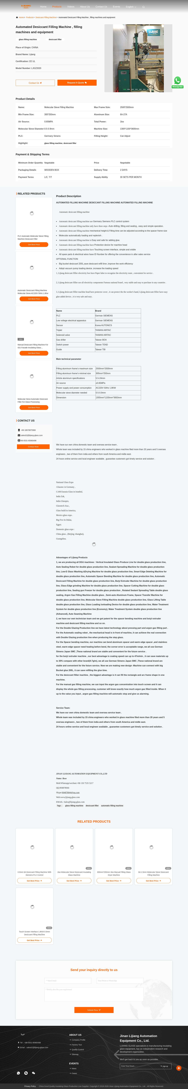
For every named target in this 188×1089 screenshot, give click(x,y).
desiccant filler (92, 806)
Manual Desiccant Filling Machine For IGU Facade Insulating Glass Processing (33, 348)
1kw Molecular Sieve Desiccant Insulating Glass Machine (74, 873)
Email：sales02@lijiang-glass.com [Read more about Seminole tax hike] (32, 1047)
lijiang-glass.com (72, 797)
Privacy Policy (30, 1086)
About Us (85, 6)
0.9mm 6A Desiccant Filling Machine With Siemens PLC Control (34, 873)
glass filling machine (74, 806)
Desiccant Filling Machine (46, 17)
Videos (70, 6)
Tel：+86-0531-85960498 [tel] (29, 1043)
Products (56, 6)
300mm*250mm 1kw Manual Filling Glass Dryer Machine (114, 873)
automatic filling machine (112, 806)
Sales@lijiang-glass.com (74, 802)
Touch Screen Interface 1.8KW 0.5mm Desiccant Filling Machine (34, 933)
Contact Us (101, 6)
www (62, 797)
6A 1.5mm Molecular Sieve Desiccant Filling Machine (153, 873)
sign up (164, 1066)
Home (43, 6)
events (116, 6)
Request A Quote (77, 83)
